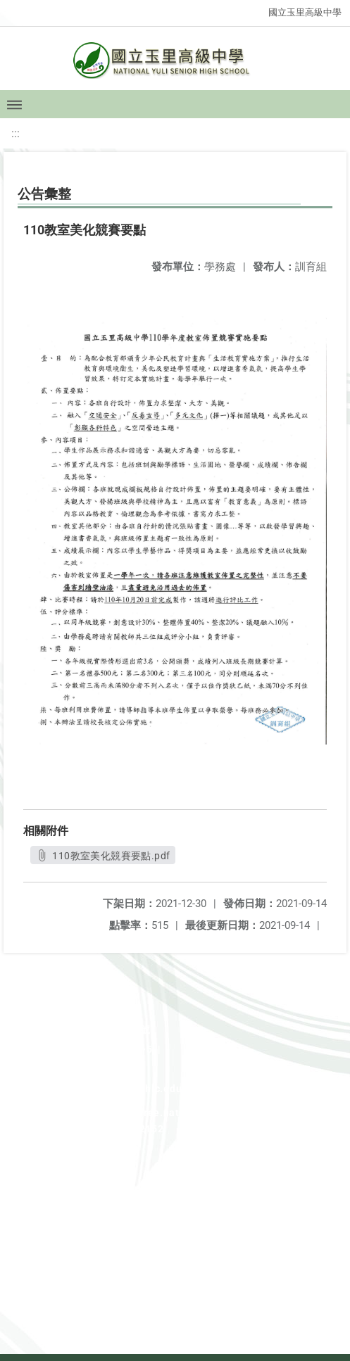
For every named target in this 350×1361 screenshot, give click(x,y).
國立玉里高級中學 (305, 12)
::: (15, 133)
